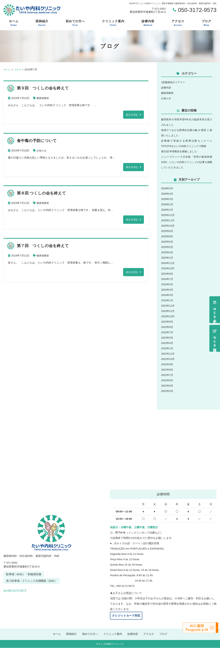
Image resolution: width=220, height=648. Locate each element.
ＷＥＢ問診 (214, 338)
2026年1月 (167, 209)
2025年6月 (167, 241)
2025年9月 (167, 230)
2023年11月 (168, 310)
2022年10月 (168, 358)
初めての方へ (75, 23)
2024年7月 (167, 278)
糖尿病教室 (43, 98)
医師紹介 (42, 23)
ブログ (206, 23)
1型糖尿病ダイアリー (173, 82)
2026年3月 (167, 198)
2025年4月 (167, 252)
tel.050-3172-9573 (28, 589)
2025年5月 (167, 246)
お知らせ (42, 150)
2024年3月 (167, 294)
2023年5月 (167, 337)
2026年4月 (167, 193)
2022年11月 (168, 353)
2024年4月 (167, 289)
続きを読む (131, 114)
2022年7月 (167, 374)
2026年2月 (167, 204)
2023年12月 (168, 305)
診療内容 (148, 23)
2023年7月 (167, 332)
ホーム (13, 23)
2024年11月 (168, 262)
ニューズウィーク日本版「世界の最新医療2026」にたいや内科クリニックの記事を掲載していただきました (186, 162)
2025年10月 (168, 225)
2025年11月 (168, 220)
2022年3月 (167, 390)
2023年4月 (167, 342)
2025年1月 (167, 257)
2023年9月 (167, 321)
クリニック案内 (113, 23)
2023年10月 (168, 316)
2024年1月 (167, 300)
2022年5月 (167, 385)
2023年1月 (167, 348)
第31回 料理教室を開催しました (180, 151)
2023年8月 (167, 326)
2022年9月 (167, 364)
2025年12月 (168, 214)
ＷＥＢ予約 (214, 310)
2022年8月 (167, 369)
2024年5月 (167, 284)
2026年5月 (167, 188)
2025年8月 (167, 236)
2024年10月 (168, 268)
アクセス (178, 23)
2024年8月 (167, 273)
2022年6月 (167, 380)
